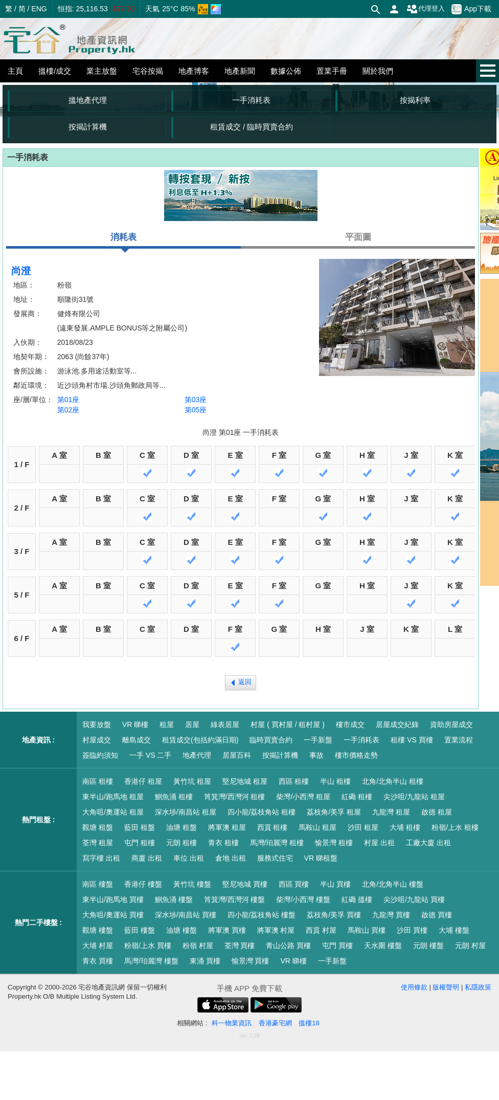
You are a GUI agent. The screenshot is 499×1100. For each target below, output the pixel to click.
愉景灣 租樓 (334, 843)
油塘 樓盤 (181, 930)
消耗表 (123, 240)
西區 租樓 (294, 781)
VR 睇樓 (135, 724)
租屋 (167, 724)
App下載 (471, 9)
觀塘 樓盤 (97, 930)
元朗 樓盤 (428, 945)
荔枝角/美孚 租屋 (334, 812)
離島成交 (136, 740)
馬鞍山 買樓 (366, 930)
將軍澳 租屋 (227, 827)
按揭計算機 (88, 126)
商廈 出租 (146, 858)
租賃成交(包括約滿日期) (200, 740)
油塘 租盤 (181, 827)
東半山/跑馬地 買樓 (113, 899)
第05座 (196, 410)
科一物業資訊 (232, 1023)
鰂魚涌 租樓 (174, 797)
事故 (316, 755)
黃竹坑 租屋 (192, 781)
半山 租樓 (335, 781)
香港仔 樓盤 (143, 884)
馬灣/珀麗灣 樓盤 (151, 961)
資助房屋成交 (451, 724)
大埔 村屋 (97, 945)
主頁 (15, 71)
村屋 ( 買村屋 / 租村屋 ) (288, 724)
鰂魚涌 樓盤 (174, 899)
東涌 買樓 (205, 961)
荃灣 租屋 (97, 843)
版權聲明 (446, 987)
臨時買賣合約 (271, 740)
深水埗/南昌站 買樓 (185, 915)
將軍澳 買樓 (227, 930)
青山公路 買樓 (288, 945)
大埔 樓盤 (454, 930)
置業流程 (458, 740)
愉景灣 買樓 (250, 961)
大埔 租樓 (405, 827)
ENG (39, 9)
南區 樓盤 (97, 884)
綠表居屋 (225, 724)
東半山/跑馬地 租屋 (113, 797)
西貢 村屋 (321, 930)
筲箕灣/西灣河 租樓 (234, 797)
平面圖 (358, 237)
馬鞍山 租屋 (317, 827)
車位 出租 (188, 858)
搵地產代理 (88, 100)
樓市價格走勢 (356, 755)
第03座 (196, 399)
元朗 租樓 (181, 843)
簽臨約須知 (100, 755)
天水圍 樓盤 (383, 945)
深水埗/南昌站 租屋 (185, 812)
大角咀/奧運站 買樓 (113, 915)
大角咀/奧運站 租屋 (113, 812)
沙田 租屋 (363, 827)
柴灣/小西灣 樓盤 (303, 899)
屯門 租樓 (139, 843)
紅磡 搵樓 (357, 899)
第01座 (68, 399)
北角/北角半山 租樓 (392, 781)
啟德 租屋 (436, 812)
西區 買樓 (294, 884)
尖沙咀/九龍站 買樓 (414, 899)
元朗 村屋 (470, 945)
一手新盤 (318, 740)
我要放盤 (96, 724)
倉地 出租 (230, 858)
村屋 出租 (379, 843)
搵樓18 (309, 1023)
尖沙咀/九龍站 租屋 (414, 797)
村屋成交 (96, 740)
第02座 (68, 410)
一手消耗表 (251, 100)
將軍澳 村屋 (276, 930)
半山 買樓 (335, 884)
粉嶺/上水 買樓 (147, 945)
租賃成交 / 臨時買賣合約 (251, 126)
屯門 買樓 (337, 945)
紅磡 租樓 (357, 797)
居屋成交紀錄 (397, 724)
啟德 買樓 (436, 915)
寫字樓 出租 (101, 858)
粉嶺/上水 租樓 (455, 827)
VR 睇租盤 (320, 858)
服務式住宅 (275, 858)
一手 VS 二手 (150, 755)
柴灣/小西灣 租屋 (303, 797)
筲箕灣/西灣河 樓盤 (234, 899)
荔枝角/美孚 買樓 (334, 915)
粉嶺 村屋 (198, 945)
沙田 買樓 (412, 930)
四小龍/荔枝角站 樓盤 (262, 915)
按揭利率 (415, 100)
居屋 (192, 724)
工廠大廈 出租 (428, 843)
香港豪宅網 (275, 1023)
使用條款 (414, 987)
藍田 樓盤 (139, 930)
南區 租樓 (97, 781)
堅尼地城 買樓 (244, 884)
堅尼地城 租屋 (244, 781)
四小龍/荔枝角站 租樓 (262, 812)
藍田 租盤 (139, 827)
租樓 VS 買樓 (412, 740)
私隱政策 (478, 987)
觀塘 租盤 (97, 827)
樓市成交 (350, 724)
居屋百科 (236, 755)
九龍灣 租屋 (391, 812)
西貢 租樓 (272, 827)
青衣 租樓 (223, 843)
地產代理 (197, 755)
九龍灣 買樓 (391, 915)
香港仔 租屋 (143, 781)
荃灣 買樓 (239, 945)
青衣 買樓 (97, 961)
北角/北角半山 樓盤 (392, 884)
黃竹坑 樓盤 (192, 884)
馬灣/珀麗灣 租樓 (277, 843)
